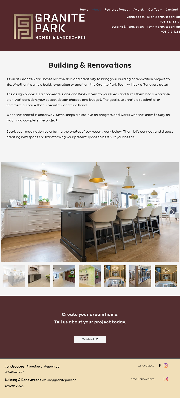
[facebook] (160, 365)
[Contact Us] (90, 339)
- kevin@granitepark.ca (58, 380)
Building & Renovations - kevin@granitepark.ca (145, 27)
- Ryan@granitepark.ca (42, 366)
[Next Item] (172, 212)
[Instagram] (166, 365)
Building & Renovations (23, 380)
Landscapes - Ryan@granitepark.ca (152, 17)
